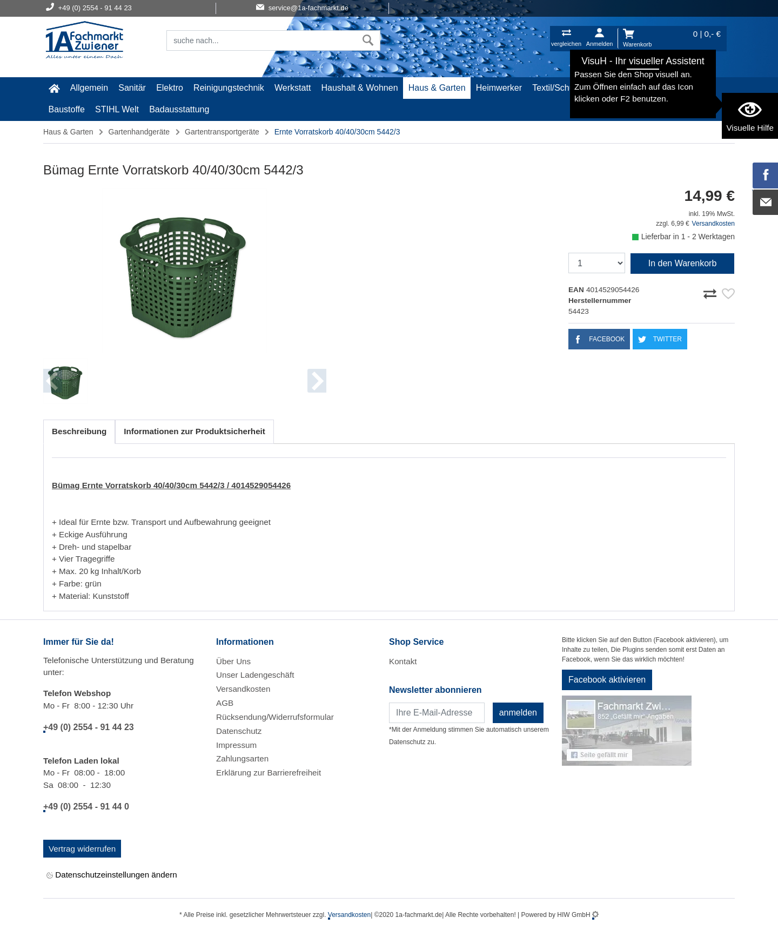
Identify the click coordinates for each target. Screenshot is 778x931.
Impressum (236, 745)
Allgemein (89, 87)
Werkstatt (292, 87)
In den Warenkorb (682, 263)
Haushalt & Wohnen (359, 87)
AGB (224, 702)
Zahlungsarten (242, 758)
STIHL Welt (117, 109)
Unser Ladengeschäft (255, 674)
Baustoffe (67, 109)
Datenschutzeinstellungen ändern (111, 875)
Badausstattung (179, 109)
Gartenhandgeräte (139, 131)
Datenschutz (238, 731)
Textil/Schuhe (558, 87)
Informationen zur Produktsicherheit (194, 431)
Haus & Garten (437, 87)
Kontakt (403, 661)
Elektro (169, 87)
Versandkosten (713, 223)
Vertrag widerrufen (82, 848)
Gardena (666, 87)
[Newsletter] (437, 713)
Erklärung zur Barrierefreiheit (268, 772)
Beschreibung (79, 431)
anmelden (518, 712)
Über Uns (233, 661)
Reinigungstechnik (228, 87)
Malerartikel (616, 87)
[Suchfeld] (261, 40)
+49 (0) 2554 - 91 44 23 (88, 727)
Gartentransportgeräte (222, 131)
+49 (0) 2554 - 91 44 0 (86, 806)
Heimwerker (499, 87)
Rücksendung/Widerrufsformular (275, 716)
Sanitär (132, 87)
